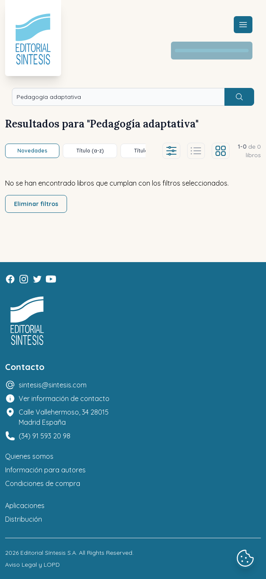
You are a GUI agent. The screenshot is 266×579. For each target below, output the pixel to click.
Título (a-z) (90, 150)
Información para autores (45, 470)
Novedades (32, 150)
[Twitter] (37, 279)
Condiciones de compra (42, 483)
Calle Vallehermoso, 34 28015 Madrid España (64, 417)
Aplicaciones (25, 505)
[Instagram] (24, 279)
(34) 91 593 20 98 (44, 436)
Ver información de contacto (64, 398)
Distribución (23, 519)
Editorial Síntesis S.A (48, 552)
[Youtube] (51, 279)
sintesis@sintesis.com (53, 385)
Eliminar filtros (36, 204)
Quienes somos (29, 456)
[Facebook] (10, 279)
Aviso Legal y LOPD (32, 564)
